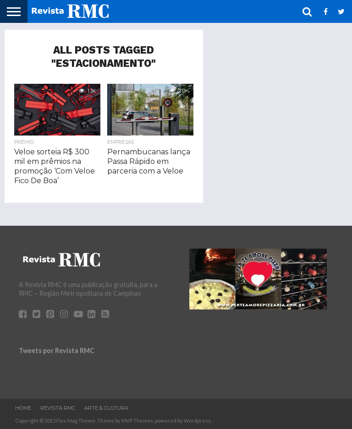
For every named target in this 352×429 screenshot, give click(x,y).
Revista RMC (57, 408)
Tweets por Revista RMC (56, 350)
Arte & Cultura (106, 408)
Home (23, 408)
